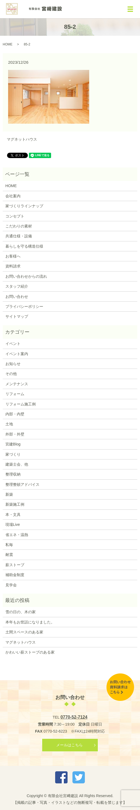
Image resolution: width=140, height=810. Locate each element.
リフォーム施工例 (20, 404)
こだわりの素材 (18, 226)
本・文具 (13, 514)
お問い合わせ (16, 296)
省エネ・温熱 (16, 535)
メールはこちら (69, 745)
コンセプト (14, 216)
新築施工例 (14, 504)
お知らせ (13, 364)
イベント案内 (16, 354)
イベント (13, 343)
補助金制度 (14, 575)
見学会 (11, 585)
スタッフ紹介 (16, 286)
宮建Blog (13, 444)
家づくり (13, 454)
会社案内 (13, 196)
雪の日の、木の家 (20, 612)
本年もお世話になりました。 (30, 622)
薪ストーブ (14, 565)
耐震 (9, 554)
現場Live (12, 524)
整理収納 (13, 474)
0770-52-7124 (74, 717)
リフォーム (14, 394)
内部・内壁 (14, 414)
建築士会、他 (16, 464)
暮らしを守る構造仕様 (24, 246)
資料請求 (13, 266)
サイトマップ (16, 316)
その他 (11, 374)
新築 (9, 494)
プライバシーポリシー (24, 306)
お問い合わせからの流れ (26, 276)
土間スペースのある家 (24, 632)
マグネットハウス (22, 139)
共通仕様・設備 (18, 236)
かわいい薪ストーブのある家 (30, 652)
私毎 (9, 545)
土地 (9, 424)
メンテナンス (16, 384)
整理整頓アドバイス (22, 484)
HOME (7, 44)
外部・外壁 (14, 434)
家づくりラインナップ (24, 206)
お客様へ (13, 256)
